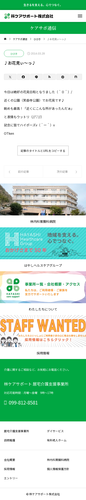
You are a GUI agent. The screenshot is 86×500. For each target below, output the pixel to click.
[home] (5, 39)
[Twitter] (10, 77)
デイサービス (55, 431)
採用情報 (9, 469)
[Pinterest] (62, 77)
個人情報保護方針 (58, 469)
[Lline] (36, 77)
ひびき (14, 53)
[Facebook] (23, 77)
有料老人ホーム (56, 440)
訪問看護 (9, 440)
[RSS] (49, 77)
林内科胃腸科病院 (58, 460)
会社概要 (9, 460)
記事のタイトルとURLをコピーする (43, 151)
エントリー (11, 478)
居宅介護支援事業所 (16, 431)
